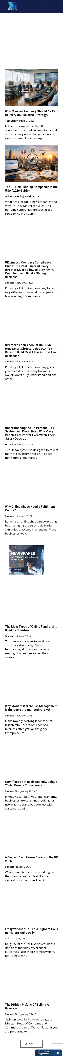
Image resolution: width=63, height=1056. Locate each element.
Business (9, 283)
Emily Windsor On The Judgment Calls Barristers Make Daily (31, 930)
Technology (11, 121)
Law (7, 938)
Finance (9, 444)
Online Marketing (14, 196)
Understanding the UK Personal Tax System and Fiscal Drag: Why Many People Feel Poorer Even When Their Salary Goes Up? (30, 433)
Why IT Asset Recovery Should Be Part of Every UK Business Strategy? (31, 113)
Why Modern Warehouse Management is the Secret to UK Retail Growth (31, 707)
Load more (31, 1043)
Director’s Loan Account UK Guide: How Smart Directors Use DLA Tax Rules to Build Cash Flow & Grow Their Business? (31, 350)
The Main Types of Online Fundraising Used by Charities (31, 628)
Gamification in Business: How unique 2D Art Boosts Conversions (31, 783)
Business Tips (12, 791)
